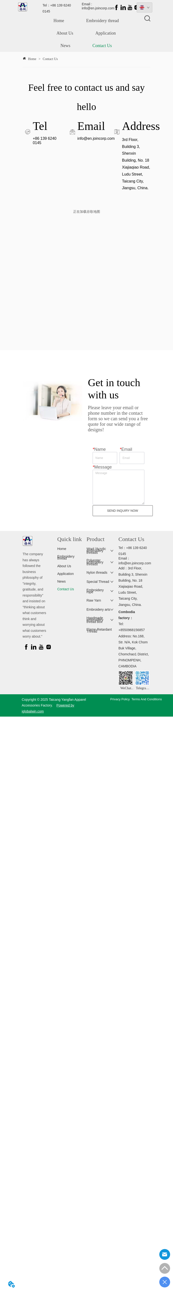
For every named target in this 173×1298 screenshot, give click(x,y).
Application (105, 33)
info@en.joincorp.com (96, 138)
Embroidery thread (102, 20)
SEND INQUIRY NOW (122, 510)
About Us (65, 33)
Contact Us (102, 45)
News (65, 45)
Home (58, 20)
